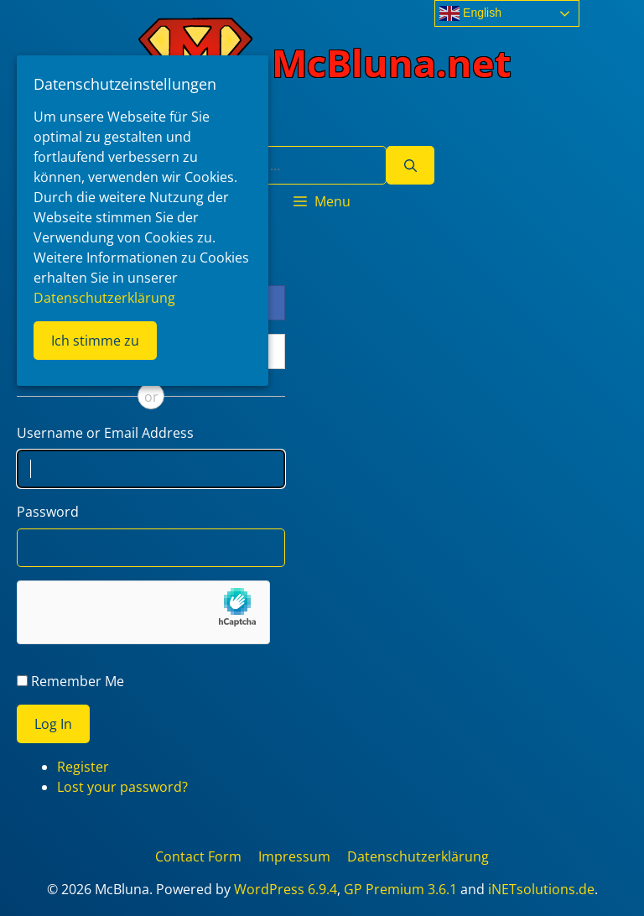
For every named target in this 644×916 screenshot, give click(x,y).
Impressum (294, 856)
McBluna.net (392, 62)
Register (83, 766)
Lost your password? (122, 787)
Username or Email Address (105, 433)
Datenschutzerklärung (418, 856)
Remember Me (77, 681)
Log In (53, 724)
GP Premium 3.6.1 (400, 889)
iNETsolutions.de (541, 889)
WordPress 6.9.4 (285, 889)
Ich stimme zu (95, 340)
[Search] (410, 165)
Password (48, 511)
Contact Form (198, 856)
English (470, 13)
